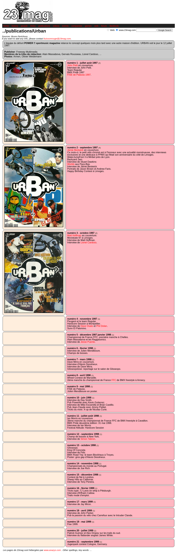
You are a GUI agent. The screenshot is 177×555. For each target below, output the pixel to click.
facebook (114, 26)
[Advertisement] (140, 33)
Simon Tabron (88, 439)
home (6, 26)
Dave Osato (87, 326)
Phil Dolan (101, 326)
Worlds (71, 164)
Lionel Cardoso (89, 242)
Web (112, 30)
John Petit (72, 65)
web (96, 26)
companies (76, 26)
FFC (114, 380)
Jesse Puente (88, 342)
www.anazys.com (52, 550)
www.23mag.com (127, 30)
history (15, 26)
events (65, 26)
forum (104, 26)
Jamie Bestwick (75, 150)
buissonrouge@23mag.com (57, 38)
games (88, 26)
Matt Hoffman (74, 235)
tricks (33, 26)
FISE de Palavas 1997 (79, 75)
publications (44, 26)
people (24, 26)
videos (56, 26)
